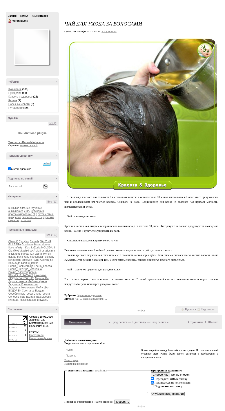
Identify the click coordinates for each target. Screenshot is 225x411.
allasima (50, 250)
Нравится (190, 309)
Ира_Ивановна (33, 269)
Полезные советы (19, 104)
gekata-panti (15, 256)
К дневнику (139, 322)
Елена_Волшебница (20, 266)
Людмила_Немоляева (21, 287)
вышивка (13, 208)
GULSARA (14, 244)
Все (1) (53, 123)
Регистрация (71, 360)
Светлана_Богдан (33, 290)
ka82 (26, 256)
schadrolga (14, 259)
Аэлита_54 (46, 259)
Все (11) (52, 201)
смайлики (101, 370)
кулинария (37, 211)
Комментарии (40, 15)
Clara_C (13, 241)
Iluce (11, 247)
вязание (25, 208)
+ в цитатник (109, 31)
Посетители (36, 335)
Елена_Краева (43, 266)
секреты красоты (32, 217)
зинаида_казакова (19, 299)
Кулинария (15, 89)
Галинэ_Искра (29, 262)
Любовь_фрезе (37, 281)
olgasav (49, 256)
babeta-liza (27, 253)
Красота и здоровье (20, 96)
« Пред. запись (118, 322)
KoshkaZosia (32, 247)
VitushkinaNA (27, 250)
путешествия (46, 214)
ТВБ (22, 296)
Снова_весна (42, 293)
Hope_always (42, 244)
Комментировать (77, 322)
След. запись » (160, 322)
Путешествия (16, 107)
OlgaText (13, 250)
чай (77, 298)
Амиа (36, 259)
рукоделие (14, 217)
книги (27, 211)
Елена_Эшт (15, 269)
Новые (213, 322)
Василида (14, 262)
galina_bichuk (43, 253)
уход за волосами (93, 298)
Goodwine (27, 244)
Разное (12, 100)
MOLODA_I (48, 247)
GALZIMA (45, 241)
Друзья (24, 15)
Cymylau (24, 241)
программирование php (22, 214)
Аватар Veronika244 (31, 47)
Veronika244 (10, 21)
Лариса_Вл (42, 278)
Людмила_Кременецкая (23, 284)
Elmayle (34, 241)
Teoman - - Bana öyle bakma (26, 142)
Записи (12, 15)
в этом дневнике (21, 169)
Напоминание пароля (76, 363)
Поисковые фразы (40, 338)
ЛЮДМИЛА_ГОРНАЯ (21, 278)
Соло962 (13, 296)
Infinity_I (20, 247)
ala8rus (40, 250)
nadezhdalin (37, 256)
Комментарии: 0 (29, 145)
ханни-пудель (39, 299)
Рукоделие (14, 92)
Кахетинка (40, 275)
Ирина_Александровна (22, 272)
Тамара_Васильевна (38, 296)
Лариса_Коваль (17, 281)
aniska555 (14, 253)
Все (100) (51, 235)
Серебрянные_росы (20, 293)
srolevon (27, 259)
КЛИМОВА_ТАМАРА (20, 275)
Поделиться (207, 309)
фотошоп (25, 220)
